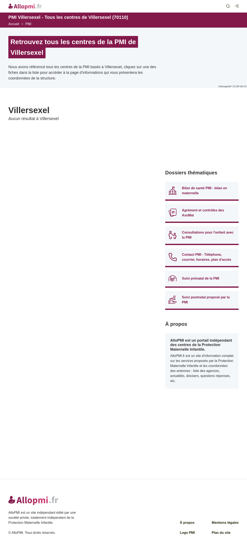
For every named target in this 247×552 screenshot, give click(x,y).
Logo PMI (187, 532)
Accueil (13, 24)
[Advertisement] (202, 134)
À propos (187, 522)
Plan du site (221, 532)
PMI (28, 24)
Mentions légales (225, 522)
